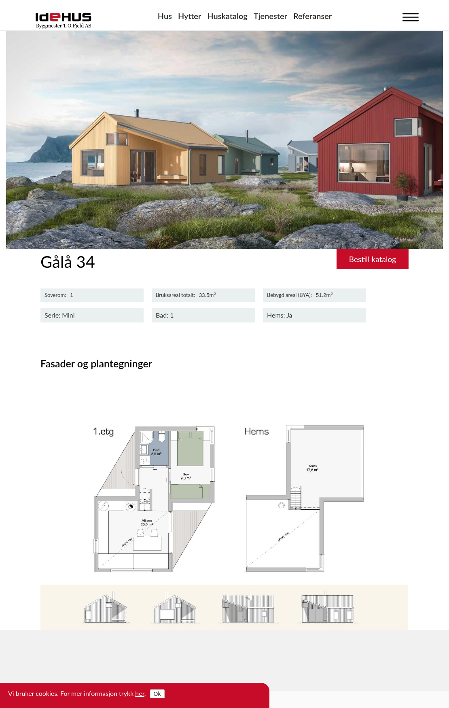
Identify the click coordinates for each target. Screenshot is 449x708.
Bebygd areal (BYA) (289, 295)
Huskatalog (227, 16)
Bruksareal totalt (175, 295)
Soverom (54, 295)
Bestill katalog (372, 259)
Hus (165, 16)
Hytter (189, 16)
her (139, 693)
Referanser (312, 16)
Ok (157, 694)
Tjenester (270, 16)
